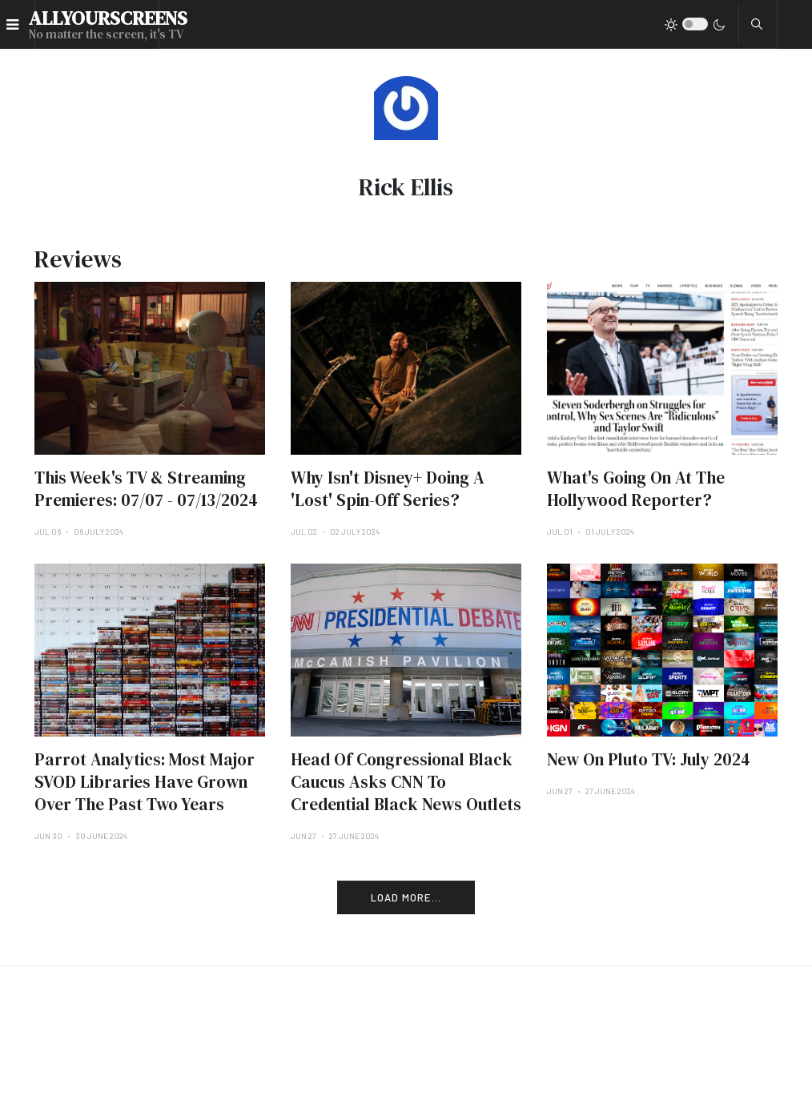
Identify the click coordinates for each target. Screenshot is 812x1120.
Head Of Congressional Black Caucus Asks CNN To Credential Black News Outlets (406, 782)
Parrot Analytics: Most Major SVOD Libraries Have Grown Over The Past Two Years (144, 782)
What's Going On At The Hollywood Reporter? (636, 489)
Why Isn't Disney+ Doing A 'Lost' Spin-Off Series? (387, 489)
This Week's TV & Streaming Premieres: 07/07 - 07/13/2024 (146, 489)
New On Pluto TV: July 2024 (648, 759)
